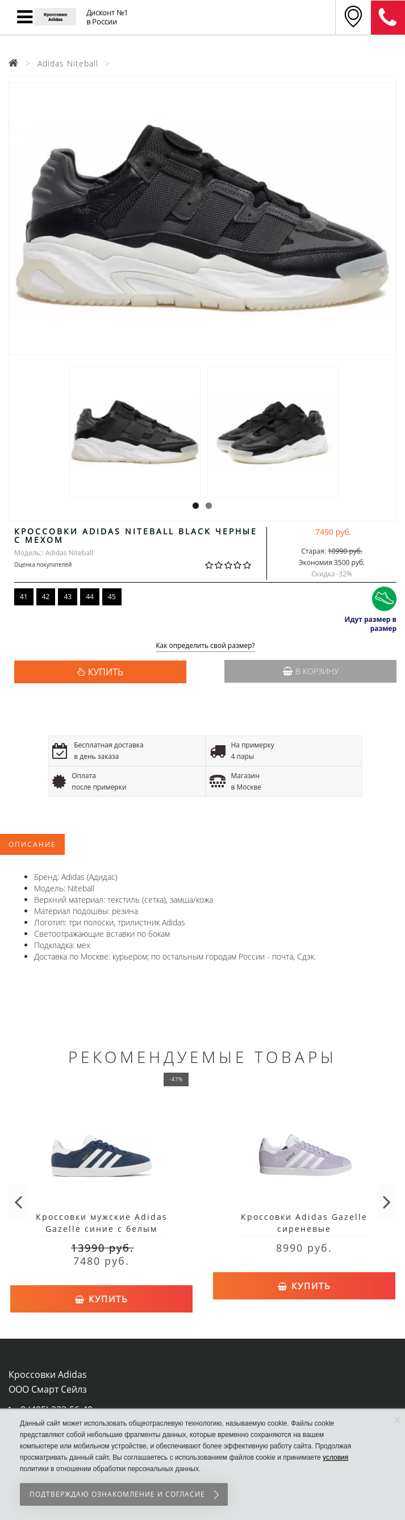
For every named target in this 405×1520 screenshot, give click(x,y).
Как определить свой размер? (205, 646)
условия (335, 1457)
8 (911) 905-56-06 (388, 18)
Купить (101, 1299)
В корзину (311, 671)
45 (112, 596)
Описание (32, 844)
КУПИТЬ (105, 672)
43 (68, 596)
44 (90, 596)
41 (24, 596)
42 (46, 596)
